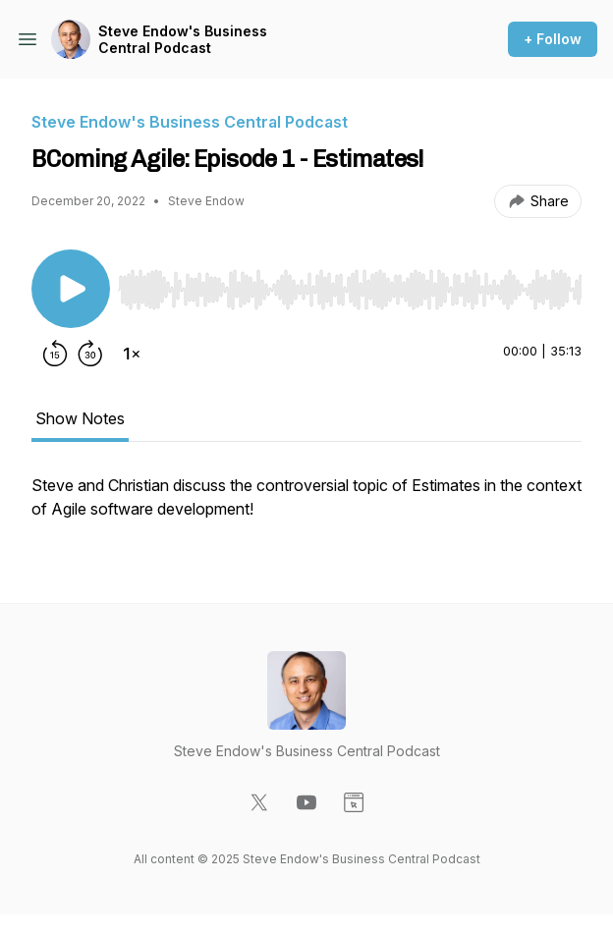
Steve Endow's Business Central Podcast (182, 40)
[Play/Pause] (70, 288)
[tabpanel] (306, 506)
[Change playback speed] (131, 353)
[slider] (350, 289)
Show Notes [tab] (80, 418)
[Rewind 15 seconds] (55, 353)
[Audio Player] (350, 284)
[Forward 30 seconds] (90, 353)
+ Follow (553, 38)
